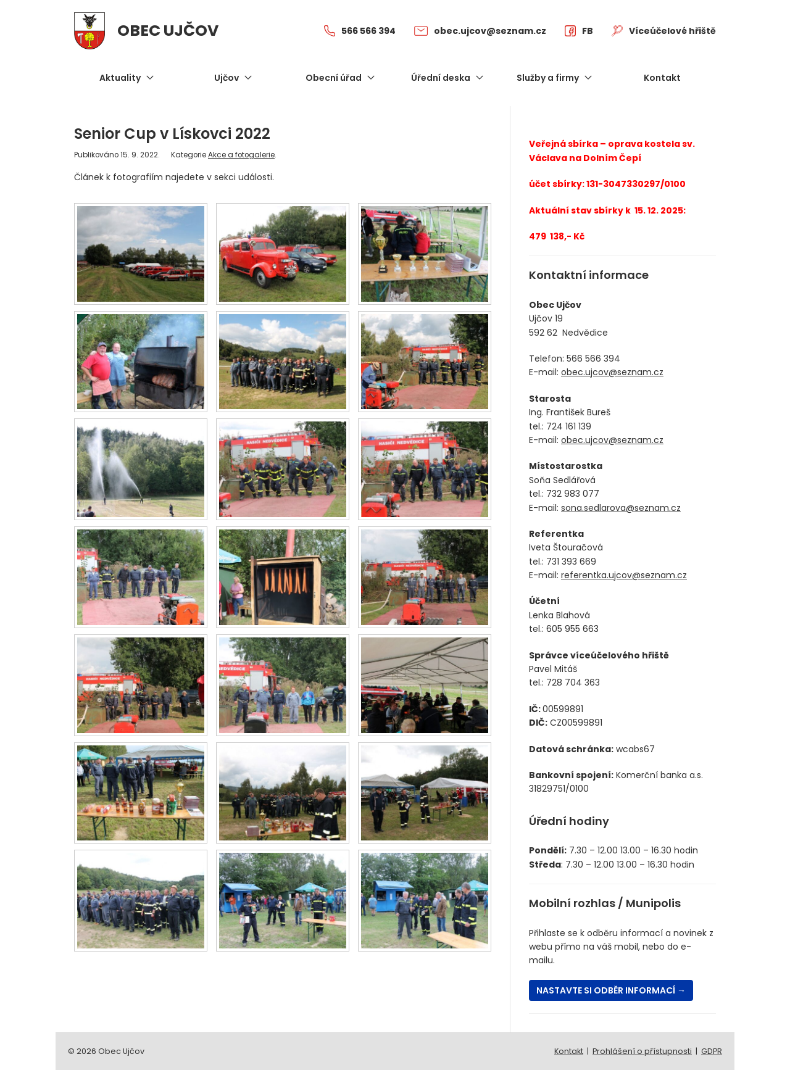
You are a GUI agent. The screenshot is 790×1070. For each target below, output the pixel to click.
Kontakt (568, 1051)
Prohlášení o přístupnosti (642, 1051)
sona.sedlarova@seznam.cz (621, 508)
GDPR (711, 1051)
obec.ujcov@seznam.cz (612, 372)
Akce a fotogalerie (241, 155)
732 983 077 (572, 493)
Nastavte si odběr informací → (611, 990)
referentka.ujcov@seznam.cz (624, 575)
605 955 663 (572, 629)
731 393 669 (571, 561)
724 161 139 (568, 426)
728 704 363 (573, 682)
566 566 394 (593, 358)
